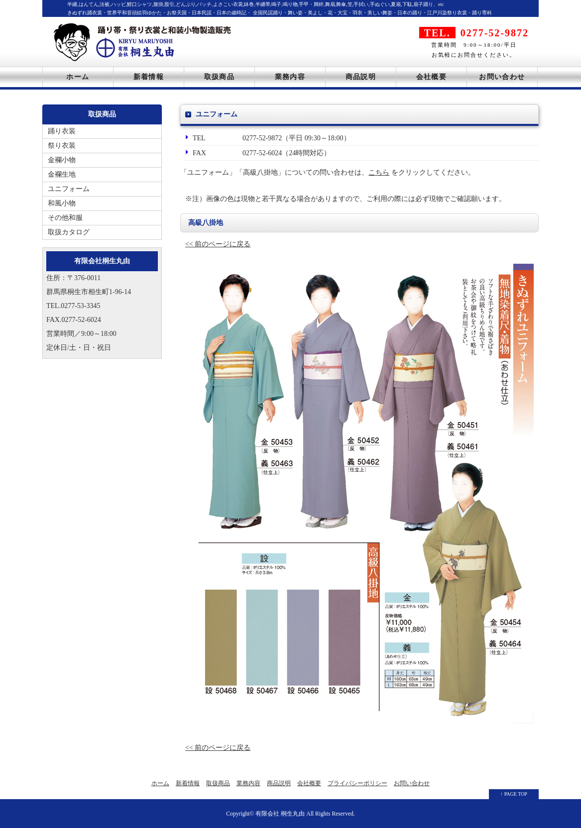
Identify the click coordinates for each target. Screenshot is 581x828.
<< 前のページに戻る (217, 244)
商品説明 (361, 77)
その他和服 (65, 217)
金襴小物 (62, 160)
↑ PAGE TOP (513, 794)
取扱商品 (219, 77)
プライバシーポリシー (357, 783)
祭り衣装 (62, 145)
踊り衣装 (62, 131)
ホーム (77, 77)
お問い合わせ (502, 77)
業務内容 (290, 77)
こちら (378, 172)
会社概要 (431, 77)
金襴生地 (62, 174)
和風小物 (62, 203)
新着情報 (148, 77)
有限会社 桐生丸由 (280, 814)
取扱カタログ (69, 232)
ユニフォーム (69, 189)
